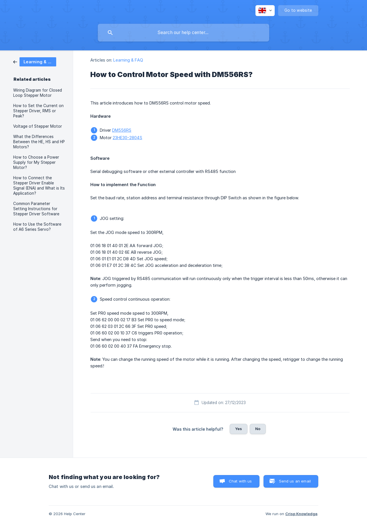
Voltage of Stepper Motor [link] (37, 126)
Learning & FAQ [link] (128, 60)
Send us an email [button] (295, 481)
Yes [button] (238, 428)
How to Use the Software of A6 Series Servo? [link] (37, 227)
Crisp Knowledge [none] (301, 513)
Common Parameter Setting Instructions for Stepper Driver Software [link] (36, 208)
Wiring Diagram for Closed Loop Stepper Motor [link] (37, 93)
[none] (265, 10)
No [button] (257, 428)
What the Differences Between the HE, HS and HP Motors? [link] (39, 141)
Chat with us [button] (240, 481)
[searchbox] (183, 33)
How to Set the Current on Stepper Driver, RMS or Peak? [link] (38, 110)
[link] (34, 61)
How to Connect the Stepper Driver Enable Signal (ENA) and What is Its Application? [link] (39, 186)
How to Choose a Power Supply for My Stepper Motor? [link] (36, 162)
